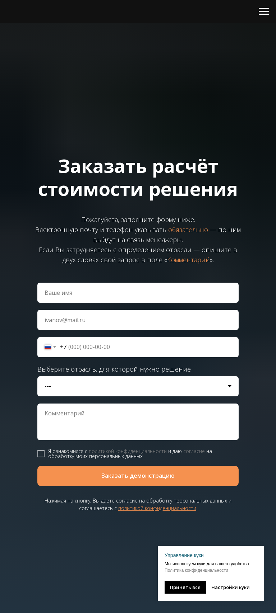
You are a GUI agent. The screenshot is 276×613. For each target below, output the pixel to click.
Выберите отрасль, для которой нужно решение (114, 369)
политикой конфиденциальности (128, 451)
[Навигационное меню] (264, 11)
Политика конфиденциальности (196, 570)
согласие (194, 451)
